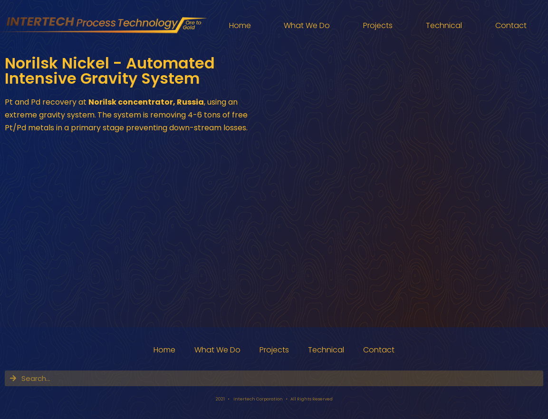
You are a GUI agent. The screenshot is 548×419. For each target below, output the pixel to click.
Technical (444, 25)
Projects (378, 25)
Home (240, 25)
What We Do (307, 25)
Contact (511, 25)
